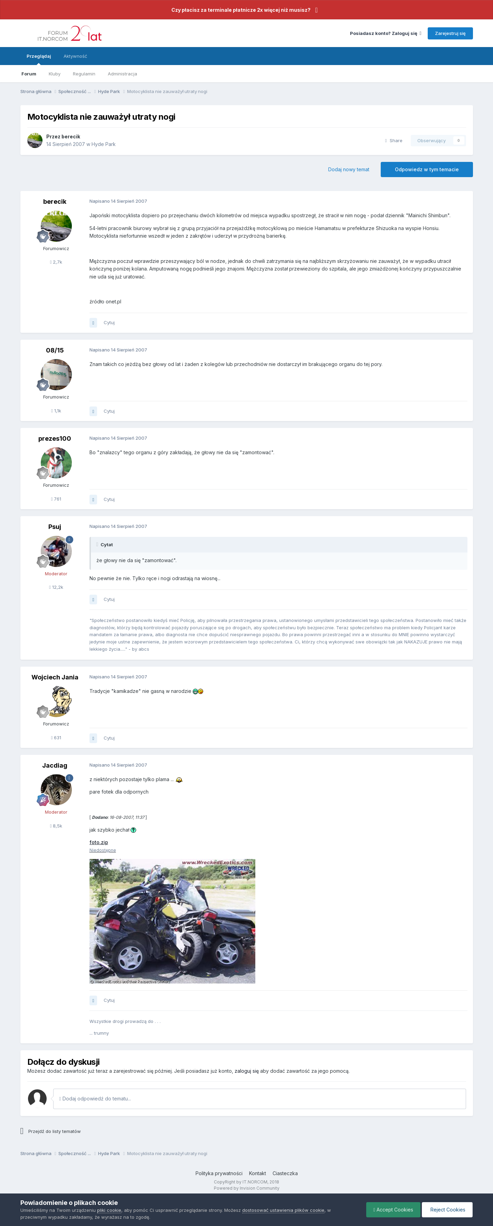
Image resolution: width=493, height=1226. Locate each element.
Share (393, 140)
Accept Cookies (393, 1210)
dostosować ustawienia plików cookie (283, 1210)
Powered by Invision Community (246, 1188)
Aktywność (75, 56)
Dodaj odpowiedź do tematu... (95, 1098)
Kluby (54, 73)
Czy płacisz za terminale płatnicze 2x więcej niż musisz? (241, 10)
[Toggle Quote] (98, 544)
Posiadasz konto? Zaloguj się (385, 33)
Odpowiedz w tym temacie (427, 169)
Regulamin (84, 73)
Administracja (122, 73)
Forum (28, 73)
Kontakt (257, 1173)
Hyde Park (104, 144)
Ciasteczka (285, 1173)
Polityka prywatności (219, 1173)
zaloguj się (247, 1071)
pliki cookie (109, 1210)
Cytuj (109, 322)
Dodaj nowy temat (348, 169)
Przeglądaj (39, 59)
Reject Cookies (447, 1210)
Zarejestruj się (450, 33)
